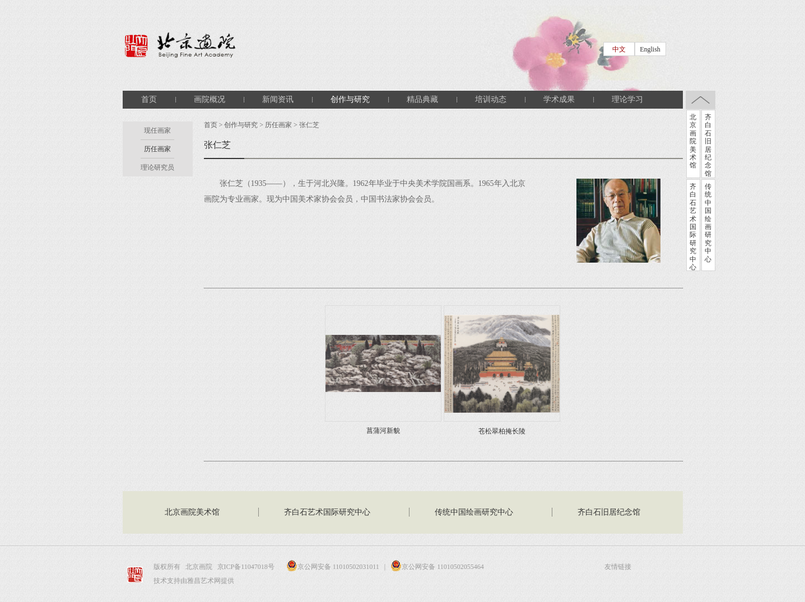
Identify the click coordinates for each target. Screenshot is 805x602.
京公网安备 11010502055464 (437, 567)
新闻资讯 (278, 99)
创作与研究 (350, 99)
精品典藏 (422, 99)
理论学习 (627, 99)
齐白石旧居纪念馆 (708, 145)
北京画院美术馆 (693, 141)
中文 (619, 49)
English (650, 49)
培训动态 (490, 99)
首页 (149, 99)
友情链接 (617, 567)
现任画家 (157, 130)
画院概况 (209, 99)
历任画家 (157, 149)
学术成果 (559, 99)
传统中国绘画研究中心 (708, 223)
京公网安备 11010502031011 (330, 567)
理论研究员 (157, 167)
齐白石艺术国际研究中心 (693, 227)
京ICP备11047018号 (246, 567)
